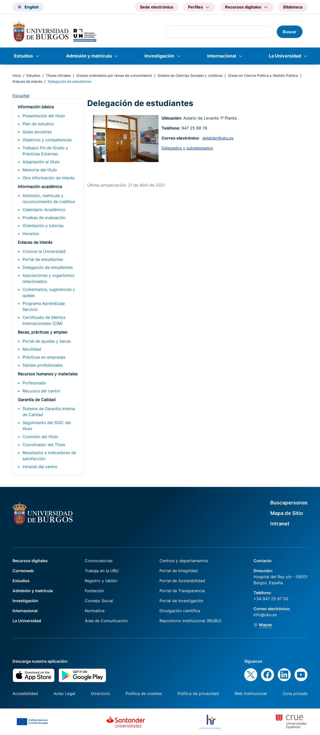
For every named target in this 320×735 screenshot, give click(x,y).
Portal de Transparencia (182, 590)
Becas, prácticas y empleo (43, 332)
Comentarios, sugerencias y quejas (48, 292)
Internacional (221, 56)
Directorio (100, 693)
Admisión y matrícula (89, 56)
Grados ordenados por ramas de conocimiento (114, 75)
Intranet (280, 524)
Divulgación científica (180, 610)
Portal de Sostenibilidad (182, 580)
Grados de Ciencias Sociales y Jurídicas (190, 75)
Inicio (16, 75)
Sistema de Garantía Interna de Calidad (48, 411)
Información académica (40, 186)
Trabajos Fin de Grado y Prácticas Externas (45, 150)
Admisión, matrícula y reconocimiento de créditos (48, 198)
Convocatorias (98, 560)
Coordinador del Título (44, 444)
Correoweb (23, 570)
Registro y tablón (101, 580)
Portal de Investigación (181, 600)
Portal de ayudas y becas (46, 341)
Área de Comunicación (106, 620)
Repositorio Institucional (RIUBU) (191, 620)
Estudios (23, 56)
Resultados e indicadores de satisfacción (49, 455)
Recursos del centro (41, 390)
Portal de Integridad (179, 570)
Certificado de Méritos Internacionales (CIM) (44, 320)
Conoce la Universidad (44, 251)
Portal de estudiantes (42, 259)
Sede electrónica (156, 7)
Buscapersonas (289, 503)
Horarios (30, 233)
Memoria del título (39, 169)
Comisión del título (40, 436)
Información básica (36, 106)
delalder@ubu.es (218, 138)
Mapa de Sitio (286, 513)
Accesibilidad (25, 693)
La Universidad (285, 56)
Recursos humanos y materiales (48, 373)
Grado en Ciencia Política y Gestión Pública (263, 75)
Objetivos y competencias (47, 139)
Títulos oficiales (58, 75)
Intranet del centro (40, 466)
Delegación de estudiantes (47, 267)
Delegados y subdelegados (187, 148)
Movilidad (31, 349)
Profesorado (34, 382)
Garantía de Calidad (37, 399)
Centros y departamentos (184, 560)
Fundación (94, 590)
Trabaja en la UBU (102, 570)
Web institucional (250, 693)
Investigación (159, 56)
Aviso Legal (64, 693)
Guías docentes (37, 131)
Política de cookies (144, 693)
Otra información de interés (48, 177)
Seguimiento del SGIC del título (46, 425)
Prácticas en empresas (43, 357)
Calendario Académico (44, 209)
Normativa (94, 610)
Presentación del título (43, 115)
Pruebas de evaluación (43, 217)
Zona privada (295, 693)
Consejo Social (99, 600)
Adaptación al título (41, 161)
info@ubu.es (265, 614)
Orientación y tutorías (43, 225)
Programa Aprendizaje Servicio (43, 306)
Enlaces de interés (27, 81)
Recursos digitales (30, 560)
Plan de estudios (38, 123)
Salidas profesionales (42, 365)
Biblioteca (292, 7)
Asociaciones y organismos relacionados (48, 278)
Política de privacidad (198, 693)
